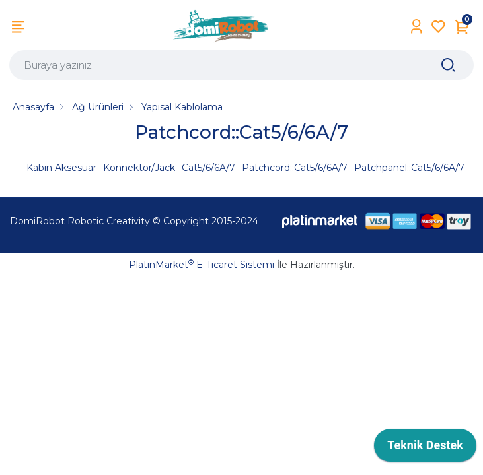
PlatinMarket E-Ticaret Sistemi (201, 264)
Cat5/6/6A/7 (208, 168)
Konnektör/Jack (139, 168)
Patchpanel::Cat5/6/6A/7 (409, 168)
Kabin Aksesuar (61, 168)
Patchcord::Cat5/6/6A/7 (295, 168)
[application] (425, 448)
